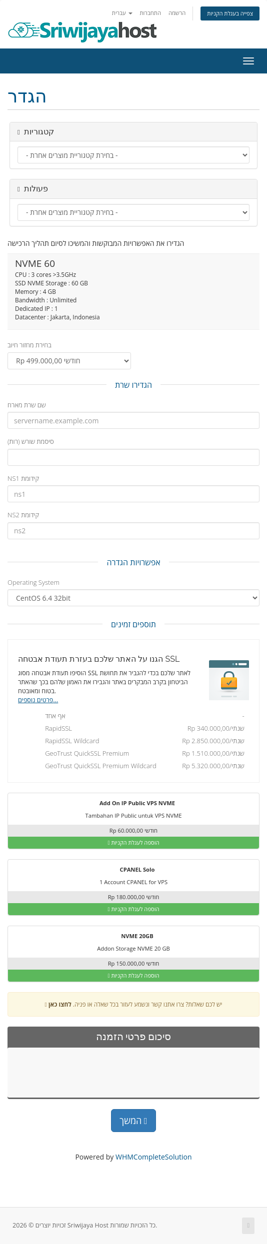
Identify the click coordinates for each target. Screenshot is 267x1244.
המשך (133, 1121)
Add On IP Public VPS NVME (131, 803)
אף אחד (136, 716)
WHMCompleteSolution (154, 1157)
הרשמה (177, 12)
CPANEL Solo (131, 870)
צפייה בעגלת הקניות (230, 13)
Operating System (34, 582)
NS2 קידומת (23, 514)
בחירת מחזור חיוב (30, 344)
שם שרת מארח (27, 404)
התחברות (150, 12)
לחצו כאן (60, 1004)
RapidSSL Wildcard (136, 741)
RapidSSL (136, 729)
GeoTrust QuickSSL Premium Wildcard (136, 766)
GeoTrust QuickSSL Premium (136, 754)
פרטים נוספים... (38, 700)
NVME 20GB (130, 936)
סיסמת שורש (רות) (31, 441)
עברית (122, 12)
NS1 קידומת (23, 478)
